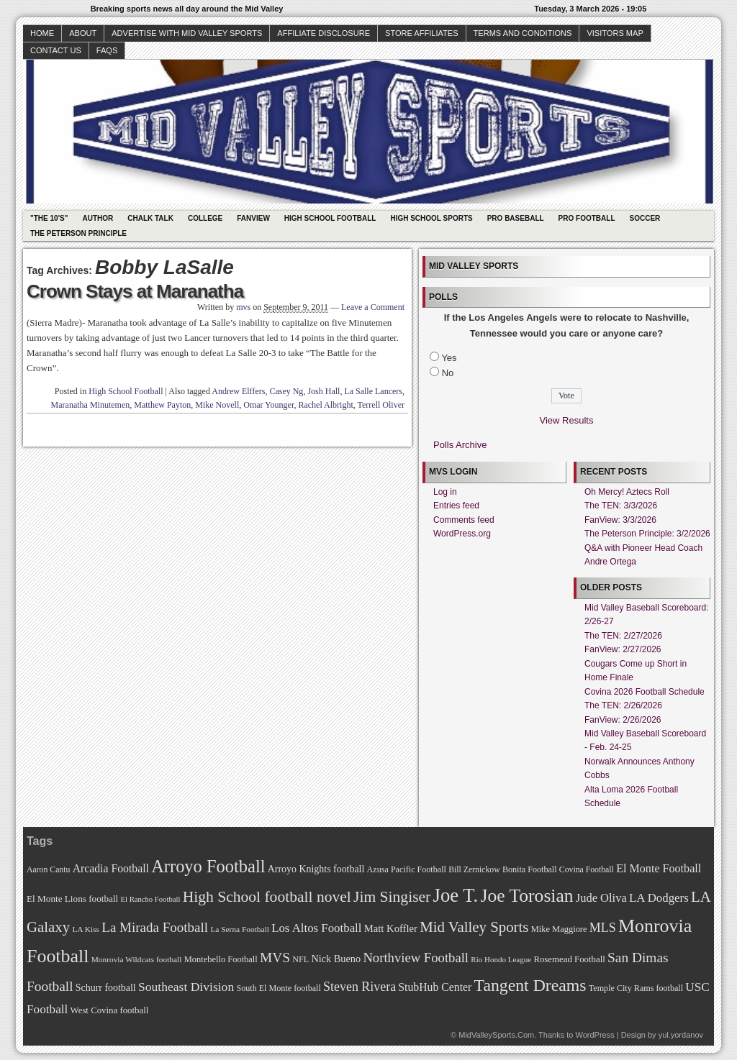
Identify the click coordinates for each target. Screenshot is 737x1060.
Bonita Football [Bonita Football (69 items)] (529, 869)
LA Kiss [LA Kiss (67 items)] (85, 929)
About (82, 33)
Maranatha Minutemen (90, 405)
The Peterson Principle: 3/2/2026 (647, 534)
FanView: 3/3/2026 (620, 520)
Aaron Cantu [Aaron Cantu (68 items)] (48, 869)
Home (42, 33)
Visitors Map (615, 33)
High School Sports (431, 218)
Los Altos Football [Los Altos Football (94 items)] (316, 928)
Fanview (253, 218)
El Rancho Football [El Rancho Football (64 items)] (151, 899)
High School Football (330, 218)
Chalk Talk (150, 218)
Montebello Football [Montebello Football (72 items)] (221, 959)
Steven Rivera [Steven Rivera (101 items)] (359, 986)
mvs (243, 307)
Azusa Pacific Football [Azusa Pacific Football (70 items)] (406, 869)
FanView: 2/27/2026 (622, 649)
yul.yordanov (681, 1035)
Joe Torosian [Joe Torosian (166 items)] (526, 895)
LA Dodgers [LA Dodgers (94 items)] (659, 898)
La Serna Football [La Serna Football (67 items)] (239, 929)
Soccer (645, 218)
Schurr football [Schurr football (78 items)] (106, 987)
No (448, 372)
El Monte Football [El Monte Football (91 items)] (658, 868)
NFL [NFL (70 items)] (300, 959)
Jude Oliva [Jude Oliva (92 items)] (601, 898)
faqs (106, 50)
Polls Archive (460, 444)
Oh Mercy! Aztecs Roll (626, 492)
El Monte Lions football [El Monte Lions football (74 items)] (72, 898)
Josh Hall (323, 391)
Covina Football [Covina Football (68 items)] (586, 869)
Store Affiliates (421, 33)
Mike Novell (217, 405)
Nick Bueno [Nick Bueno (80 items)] (336, 958)
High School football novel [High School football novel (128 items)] (267, 896)
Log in (445, 492)
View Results (567, 420)
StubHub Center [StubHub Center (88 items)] (434, 987)
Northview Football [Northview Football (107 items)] (416, 957)
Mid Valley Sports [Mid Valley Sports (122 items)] (474, 927)
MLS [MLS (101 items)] (602, 927)
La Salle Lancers (373, 391)
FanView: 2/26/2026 (622, 720)
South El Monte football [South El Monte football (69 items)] (278, 988)
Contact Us (55, 50)
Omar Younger (268, 405)
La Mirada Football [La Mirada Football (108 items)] (154, 927)
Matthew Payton (162, 405)
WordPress (594, 1035)
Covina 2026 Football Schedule (644, 692)
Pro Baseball (515, 218)
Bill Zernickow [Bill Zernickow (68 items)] (473, 869)
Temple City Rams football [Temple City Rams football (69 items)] (636, 988)
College (205, 218)
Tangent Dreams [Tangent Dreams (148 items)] (530, 985)
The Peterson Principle (78, 233)
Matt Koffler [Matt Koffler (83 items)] (390, 928)
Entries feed (456, 506)
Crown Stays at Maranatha (135, 291)
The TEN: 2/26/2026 (623, 705)
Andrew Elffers (238, 391)
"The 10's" (49, 218)
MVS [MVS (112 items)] (275, 957)
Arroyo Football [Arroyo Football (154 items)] (208, 866)
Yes (448, 357)
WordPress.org (462, 534)
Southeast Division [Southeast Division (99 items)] (186, 986)
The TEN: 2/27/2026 (623, 636)
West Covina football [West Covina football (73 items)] (110, 1010)
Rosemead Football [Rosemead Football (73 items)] (569, 959)
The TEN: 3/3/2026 (620, 506)
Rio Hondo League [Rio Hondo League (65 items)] (501, 959)
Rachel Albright (325, 405)
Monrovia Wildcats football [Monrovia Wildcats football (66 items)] (136, 959)
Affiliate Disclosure (323, 33)
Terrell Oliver (381, 405)
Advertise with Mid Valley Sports (187, 33)
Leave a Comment (372, 307)
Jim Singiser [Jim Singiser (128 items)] (391, 896)
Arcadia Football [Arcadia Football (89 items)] (111, 868)
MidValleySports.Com (496, 1035)
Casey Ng (286, 391)
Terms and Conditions (523, 33)
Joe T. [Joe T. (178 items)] (456, 895)
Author (97, 218)
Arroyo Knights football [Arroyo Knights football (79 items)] (316, 869)
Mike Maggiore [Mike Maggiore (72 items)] (559, 929)
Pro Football (587, 218)
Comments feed (463, 520)
